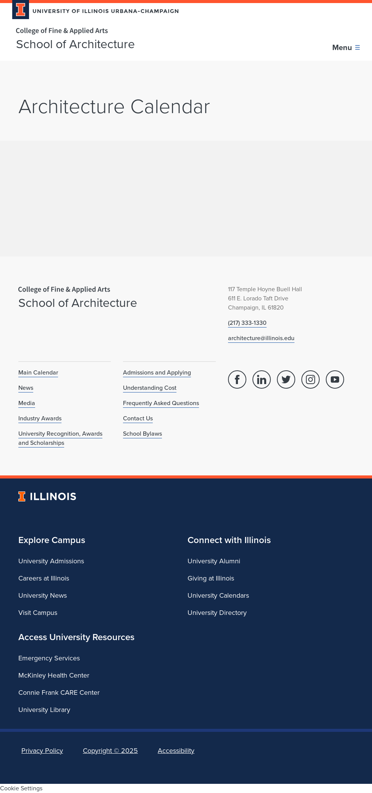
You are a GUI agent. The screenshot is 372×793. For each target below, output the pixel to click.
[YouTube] (335, 379)
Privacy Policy (42, 751)
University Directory (217, 613)
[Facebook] (237, 379)
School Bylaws (142, 433)
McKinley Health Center (53, 675)
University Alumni (214, 561)
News (25, 387)
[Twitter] (286, 379)
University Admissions (51, 561)
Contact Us (138, 418)
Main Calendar (38, 372)
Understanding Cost (149, 387)
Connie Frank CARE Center (59, 692)
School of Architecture (75, 44)
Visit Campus (37, 613)
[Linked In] (261, 379)
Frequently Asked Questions (161, 403)
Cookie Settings (21, 788)
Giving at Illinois (211, 578)
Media (26, 403)
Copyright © (110, 751)
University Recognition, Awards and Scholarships (60, 438)
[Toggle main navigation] (346, 47)
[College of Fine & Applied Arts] (92, 31)
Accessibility (176, 751)
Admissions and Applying (157, 372)
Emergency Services (49, 658)
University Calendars (218, 595)
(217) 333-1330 (247, 322)
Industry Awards (39, 418)
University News (42, 595)
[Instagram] (310, 379)
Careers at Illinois (43, 578)
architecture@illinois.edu (261, 338)
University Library (44, 710)
